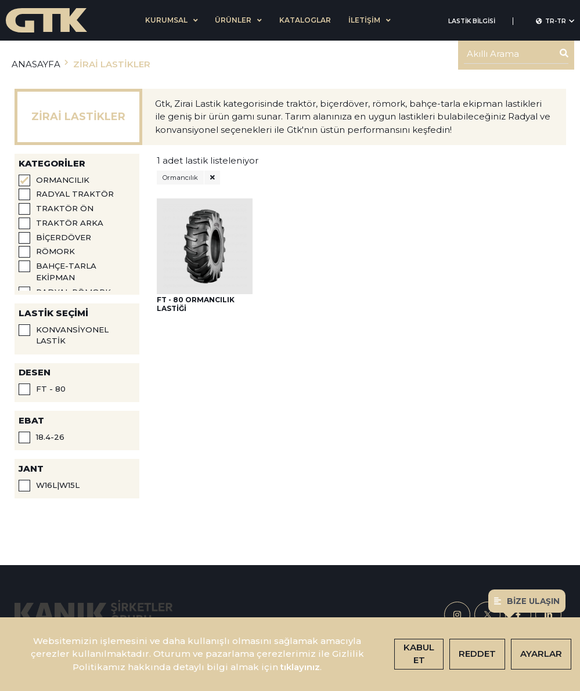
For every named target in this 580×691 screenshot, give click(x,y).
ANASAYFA (36, 64)
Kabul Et (419, 654)
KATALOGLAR (305, 20)
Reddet (477, 653)
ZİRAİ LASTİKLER (111, 64)
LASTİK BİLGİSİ (471, 21)
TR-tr (555, 21)
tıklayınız (300, 666)
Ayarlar (541, 653)
